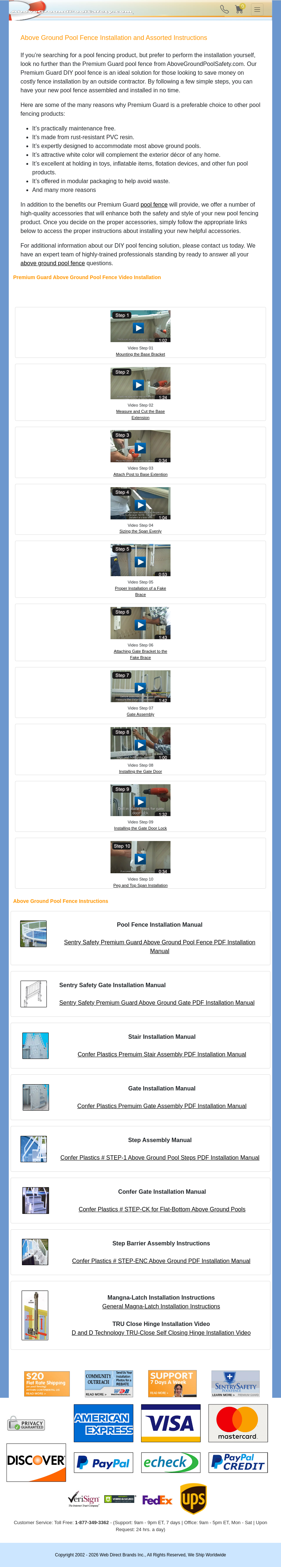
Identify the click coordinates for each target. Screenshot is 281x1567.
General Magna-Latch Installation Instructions (161, 1306)
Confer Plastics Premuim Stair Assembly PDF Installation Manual (162, 1054)
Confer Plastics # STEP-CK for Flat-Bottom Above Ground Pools (162, 1209)
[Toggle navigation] (257, 9)
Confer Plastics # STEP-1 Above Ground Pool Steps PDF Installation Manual (159, 1158)
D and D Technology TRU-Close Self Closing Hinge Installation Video (161, 1333)
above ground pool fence (52, 263)
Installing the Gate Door (140, 771)
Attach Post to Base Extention (140, 474)
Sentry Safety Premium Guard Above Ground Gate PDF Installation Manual (157, 1003)
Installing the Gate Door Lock (140, 828)
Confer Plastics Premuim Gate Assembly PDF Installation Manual (161, 1106)
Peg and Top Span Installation (140, 885)
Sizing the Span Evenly (140, 531)
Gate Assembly (140, 714)
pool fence (154, 204)
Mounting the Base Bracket (140, 354)
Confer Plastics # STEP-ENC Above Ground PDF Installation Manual (161, 1261)
